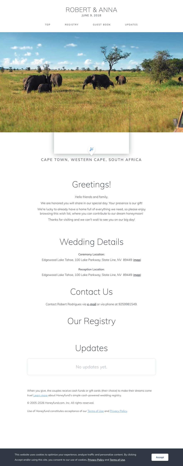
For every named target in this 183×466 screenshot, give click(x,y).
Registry (71, 24)
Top (48, 24)
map (137, 260)
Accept (160, 457)
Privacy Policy (118, 411)
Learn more (40, 395)
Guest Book (102, 24)
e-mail (91, 304)
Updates (131, 24)
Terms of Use (96, 411)
